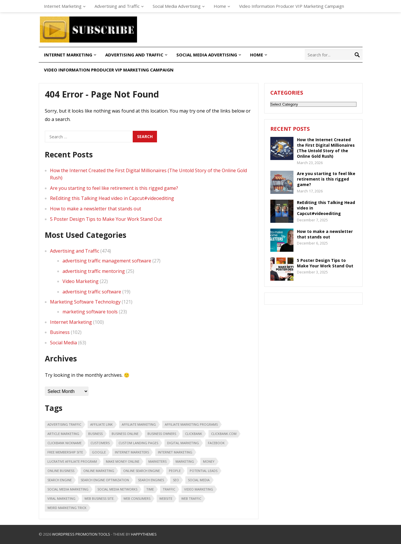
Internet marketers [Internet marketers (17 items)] (132, 452)
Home (220, 6)
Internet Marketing (63, 6)
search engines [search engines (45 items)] (151, 480)
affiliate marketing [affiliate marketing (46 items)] (139, 424)
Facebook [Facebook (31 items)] (216, 443)
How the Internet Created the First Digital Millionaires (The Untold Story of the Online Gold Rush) (326, 148)
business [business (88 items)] (95, 433)
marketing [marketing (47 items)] (184, 461)
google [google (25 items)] (99, 452)
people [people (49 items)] (175, 470)
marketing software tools (90, 311)
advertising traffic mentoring (93, 271)
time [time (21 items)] (150, 489)
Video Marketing (80, 281)
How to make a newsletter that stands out (95, 208)
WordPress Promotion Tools (81, 534)
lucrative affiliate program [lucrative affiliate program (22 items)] (72, 461)
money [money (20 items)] (209, 461)
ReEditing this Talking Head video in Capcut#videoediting (112, 198)
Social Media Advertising (177, 6)
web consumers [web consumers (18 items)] (136, 498)
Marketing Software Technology (85, 302)
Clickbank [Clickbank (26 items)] (193, 433)
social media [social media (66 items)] (199, 480)
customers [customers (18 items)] (100, 443)
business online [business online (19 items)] (125, 433)
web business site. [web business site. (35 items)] (99, 498)
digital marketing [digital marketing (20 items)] (183, 443)
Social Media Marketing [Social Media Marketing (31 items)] (67, 489)
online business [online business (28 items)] (60, 470)
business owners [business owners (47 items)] (161, 433)
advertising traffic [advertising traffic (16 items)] (64, 424)
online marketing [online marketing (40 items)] (98, 470)
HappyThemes (144, 534)
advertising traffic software (91, 291)
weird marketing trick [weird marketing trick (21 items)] (66, 508)
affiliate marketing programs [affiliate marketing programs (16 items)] (191, 424)
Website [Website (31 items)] (165, 498)
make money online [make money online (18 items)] (122, 461)
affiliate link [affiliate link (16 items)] (101, 424)
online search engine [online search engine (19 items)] (141, 470)
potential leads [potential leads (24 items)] (203, 470)
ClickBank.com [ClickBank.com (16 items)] (223, 433)
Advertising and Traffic (117, 6)
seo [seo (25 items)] (176, 480)
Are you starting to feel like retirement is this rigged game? (114, 188)
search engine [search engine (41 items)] (59, 480)
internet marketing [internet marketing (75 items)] (175, 452)
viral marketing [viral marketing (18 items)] (61, 498)
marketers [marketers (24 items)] (157, 461)
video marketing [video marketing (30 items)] (198, 489)
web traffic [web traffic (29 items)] (191, 498)
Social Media (63, 342)
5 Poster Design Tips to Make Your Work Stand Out (106, 219)
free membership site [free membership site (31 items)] (65, 452)
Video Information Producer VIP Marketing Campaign (291, 6)
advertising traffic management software (106, 261)
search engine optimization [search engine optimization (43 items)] (105, 480)
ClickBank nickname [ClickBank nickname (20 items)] (64, 443)
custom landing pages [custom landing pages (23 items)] (138, 443)
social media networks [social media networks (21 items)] (117, 489)
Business (60, 332)
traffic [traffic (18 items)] (169, 489)
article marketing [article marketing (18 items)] (63, 433)
